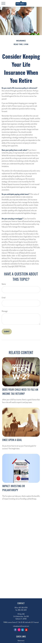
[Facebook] (15, 629)
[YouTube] (26, 629)
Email (3, 297)
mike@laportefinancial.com (21, 626)
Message (5, 311)
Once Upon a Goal (12, 440)
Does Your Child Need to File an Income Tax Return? (20, 391)
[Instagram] (19, 629)
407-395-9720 (23, 608)
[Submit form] (7, 331)
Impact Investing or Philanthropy (13, 488)
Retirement (21, 641)
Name (4, 284)
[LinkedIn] (22, 629)
